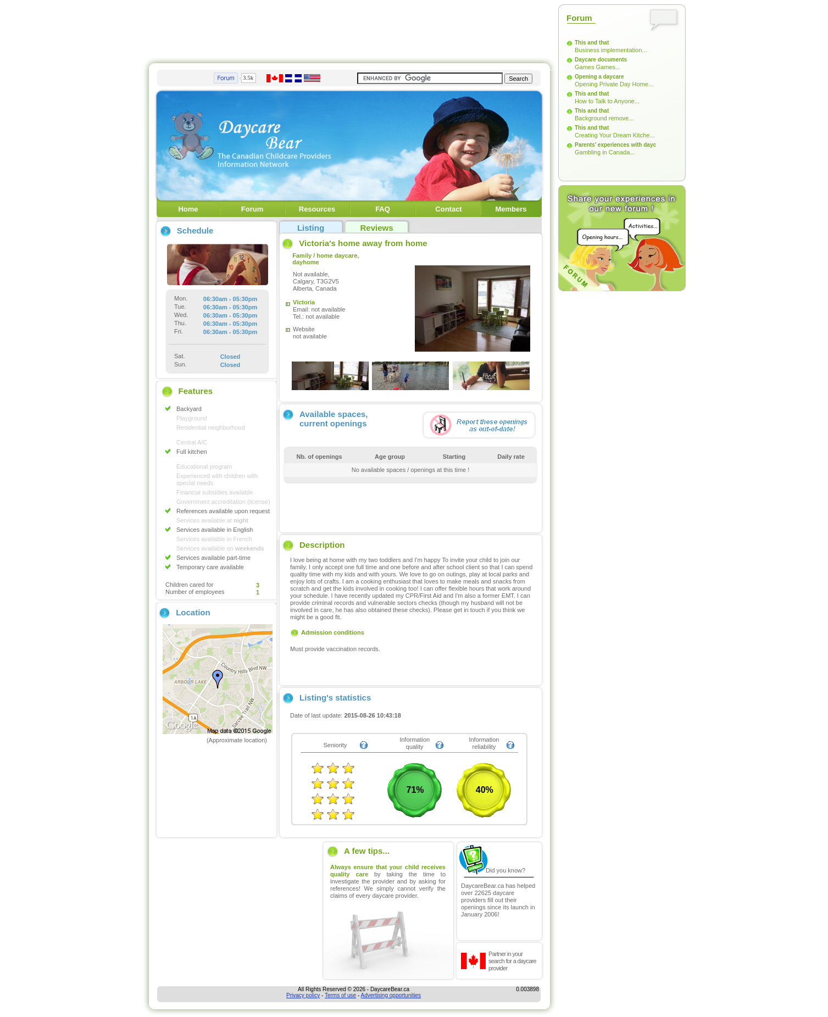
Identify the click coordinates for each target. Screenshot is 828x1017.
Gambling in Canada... (605, 152)
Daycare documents (601, 60)
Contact (448, 209)
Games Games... (597, 67)
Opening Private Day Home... (614, 84)
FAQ (382, 209)
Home (188, 209)
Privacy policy (303, 995)
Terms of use (340, 995)
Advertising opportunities (391, 995)
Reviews (376, 227)
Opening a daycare (599, 77)
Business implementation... (611, 50)
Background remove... (604, 118)
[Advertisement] (349, 29)
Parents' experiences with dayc (615, 145)
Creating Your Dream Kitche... (615, 135)
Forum (252, 209)
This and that (592, 43)
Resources (317, 209)
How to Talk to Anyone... (607, 101)
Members (510, 209)
